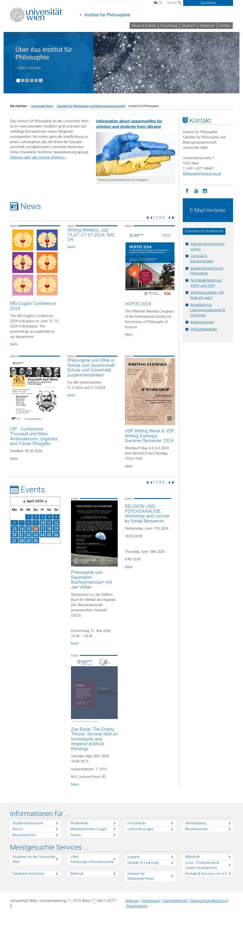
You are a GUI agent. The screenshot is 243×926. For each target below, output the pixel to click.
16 (35, 529)
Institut (225, 25)
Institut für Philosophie (107, 15)
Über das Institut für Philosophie (43, 53)
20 (14, 534)
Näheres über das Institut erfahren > (38, 157)
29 (28, 540)
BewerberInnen (196, 829)
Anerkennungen (202, 322)
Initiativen (207, 25)
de (158, 3)
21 (21, 534)
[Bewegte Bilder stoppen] (40, 80)
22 (28, 534)
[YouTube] (196, 190)
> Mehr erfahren (28, 68)
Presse (75, 835)
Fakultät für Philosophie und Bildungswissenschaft (91, 106)
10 (42, 523)
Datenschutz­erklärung (208, 901)
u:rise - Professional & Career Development (202, 865)
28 (21, 540)
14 (21, 529)
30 (35, 540)
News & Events (144, 25)
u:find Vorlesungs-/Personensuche (92, 859)
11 (49, 523)
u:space (133, 857)
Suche (174, 2)
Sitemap (132, 901)
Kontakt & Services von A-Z (206, 874)
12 (56, 523)
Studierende (79, 823)
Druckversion (137, 906)
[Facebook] (187, 190)
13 (14, 529)
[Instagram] (205, 190)
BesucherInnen (24, 835)
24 (42, 534)
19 (56, 529)
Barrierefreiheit (175, 901)
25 (49, 534)
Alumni (17, 829)
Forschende (136, 823)
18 (49, 529)
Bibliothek (192, 857)
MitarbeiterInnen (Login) (88, 829)
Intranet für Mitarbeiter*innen (140, 876)
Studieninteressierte (27, 823)
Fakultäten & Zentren (28, 874)
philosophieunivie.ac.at (202, 173)
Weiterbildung (195, 823)
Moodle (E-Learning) (143, 863)
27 (14, 540)
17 (42, 529)
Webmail (76, 874)
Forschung (169, 25)
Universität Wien (42, 106)
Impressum (151, 901)
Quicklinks (208, 3)
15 (28, 529)
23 (35, 534)
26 (56, 534)
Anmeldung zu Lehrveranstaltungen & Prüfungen (207, 310)
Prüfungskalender (203, 329)
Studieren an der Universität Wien (33, 859)
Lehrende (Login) (140, 829)
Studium (188, 25)
